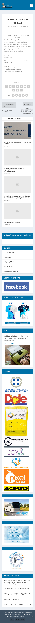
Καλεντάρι (7, 262)
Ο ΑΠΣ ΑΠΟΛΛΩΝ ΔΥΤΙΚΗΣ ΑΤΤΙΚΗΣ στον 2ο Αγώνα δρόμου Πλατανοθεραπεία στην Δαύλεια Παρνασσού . (17, 587)
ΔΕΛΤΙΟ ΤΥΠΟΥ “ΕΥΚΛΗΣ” (12, 222)
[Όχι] (32, 617)
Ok (12, 619)
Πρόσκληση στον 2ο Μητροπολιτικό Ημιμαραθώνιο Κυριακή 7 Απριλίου (17, 197)
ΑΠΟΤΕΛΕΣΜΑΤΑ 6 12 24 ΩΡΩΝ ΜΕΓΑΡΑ (16, 594)
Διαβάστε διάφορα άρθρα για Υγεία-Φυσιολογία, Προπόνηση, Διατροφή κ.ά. (16, 343)
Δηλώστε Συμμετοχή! (11, 276)
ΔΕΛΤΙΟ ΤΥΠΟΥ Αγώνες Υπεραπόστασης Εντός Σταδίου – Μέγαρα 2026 (17, 599)
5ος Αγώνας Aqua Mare (11, 605)
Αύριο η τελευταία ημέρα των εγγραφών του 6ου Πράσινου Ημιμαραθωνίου (15, 169)
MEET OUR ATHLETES (12, 348)
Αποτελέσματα (9, 258)
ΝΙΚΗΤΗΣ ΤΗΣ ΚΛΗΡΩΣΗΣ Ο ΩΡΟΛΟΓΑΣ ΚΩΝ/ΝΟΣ (17, 143)
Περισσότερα (20, 619)
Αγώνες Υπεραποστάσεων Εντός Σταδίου (17, 609)
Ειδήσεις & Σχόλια (10, 267)
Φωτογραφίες (8, 272)
